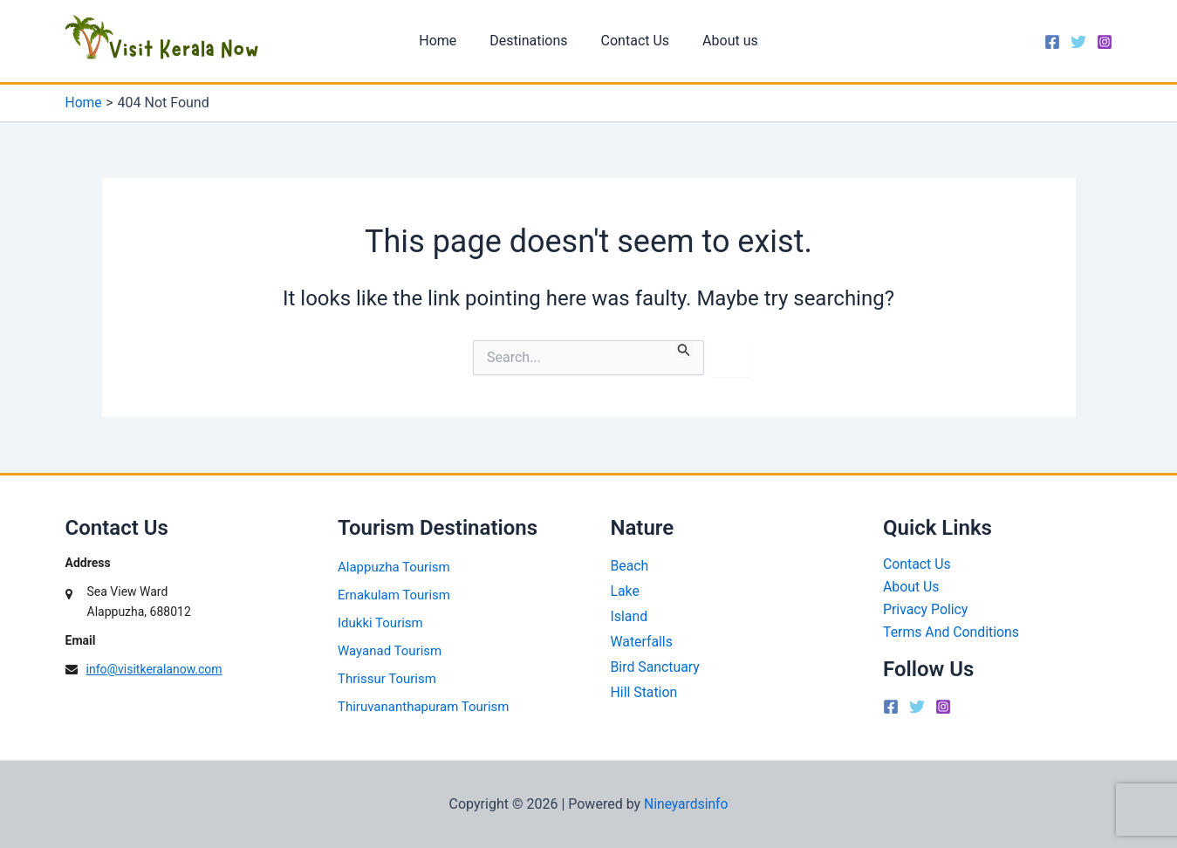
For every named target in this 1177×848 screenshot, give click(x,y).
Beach (630, 565)
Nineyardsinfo (686, 804)
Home (445, 40)
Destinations (531, 40)
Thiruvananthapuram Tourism (423, 707)
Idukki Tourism (380, 623)
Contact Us (633, 40)
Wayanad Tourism (389, 651)
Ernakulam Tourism (394, 595)
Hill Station (645, 692)
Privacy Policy (926, 610)
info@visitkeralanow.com (154, 669)
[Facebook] (1052, 42)
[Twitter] (1078, 42)
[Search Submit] (684, 348)
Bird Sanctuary (656, 667)
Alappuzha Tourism (394, 567)
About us (722, 40)
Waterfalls (642, 641)
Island (629, 616)
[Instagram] (1104, 42)
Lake (625, 591)
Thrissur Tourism (387, 679)
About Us (911, 587)
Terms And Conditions (952, 633)
